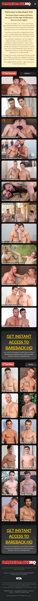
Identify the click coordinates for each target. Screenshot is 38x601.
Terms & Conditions (22, 592)
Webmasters (8, 590)
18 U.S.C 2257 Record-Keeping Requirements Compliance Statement (19, 573)
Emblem (32, 59)
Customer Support (20, 590)
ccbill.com (19, 587)
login (9, 62)
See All (31, 364)
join (25, 62)
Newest (27, 73)
